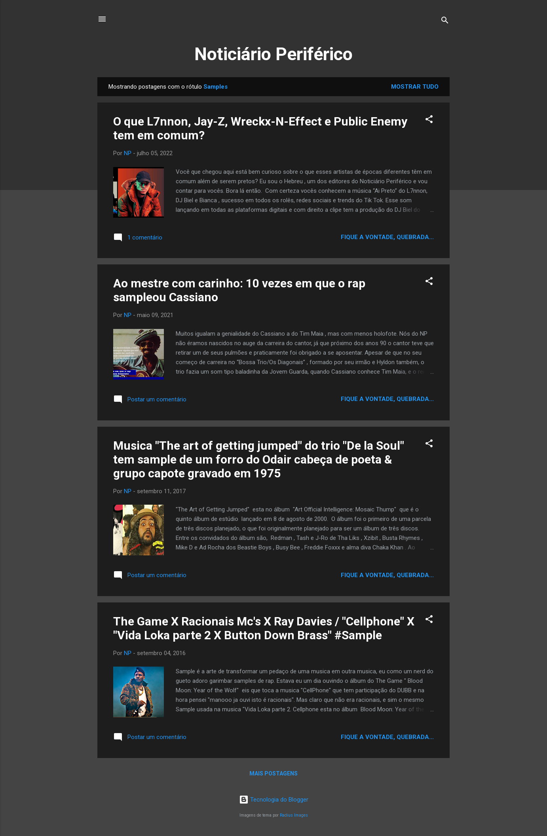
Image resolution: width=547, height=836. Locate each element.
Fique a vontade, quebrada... (387, 237)
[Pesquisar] (445, 22)
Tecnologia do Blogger (273, 799)
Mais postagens (273, 773)
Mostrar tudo (415, 86)
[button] (429, 120)
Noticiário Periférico (273, 54)
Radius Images (294, 815)
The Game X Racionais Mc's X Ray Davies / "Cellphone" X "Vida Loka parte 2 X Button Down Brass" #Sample (263, 628)
